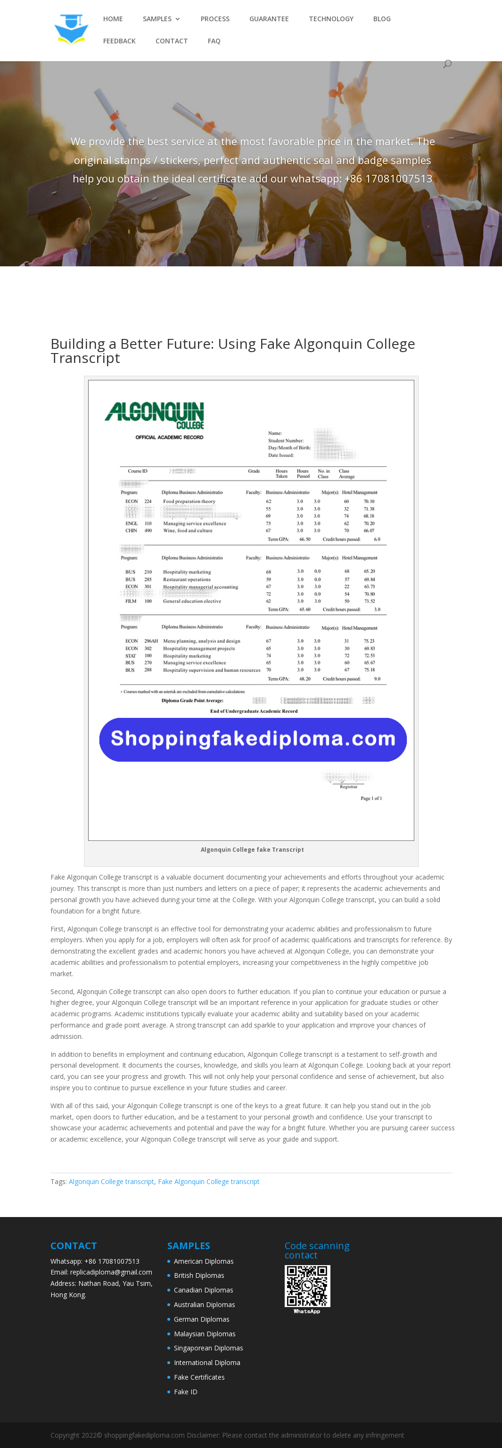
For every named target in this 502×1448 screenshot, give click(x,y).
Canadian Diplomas (203, 1289)
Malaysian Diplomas (205, 1333)
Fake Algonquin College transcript (209, 1181)
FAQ (214, 41)
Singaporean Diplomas (208, 1347)
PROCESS (215, 19)
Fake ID (186, 1391)
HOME (113, 19)
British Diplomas (199, 1275)
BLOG (382, 19)
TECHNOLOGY (331, 19)
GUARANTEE (269, 19)
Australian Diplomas (204, 1304)
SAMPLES (157, 19)
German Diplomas (202, 1319)
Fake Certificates (199, 1377)
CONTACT (172, 41)
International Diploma (207, 1362)
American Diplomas (204, 1261)
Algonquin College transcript (111, 1181)
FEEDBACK (119, 41)
